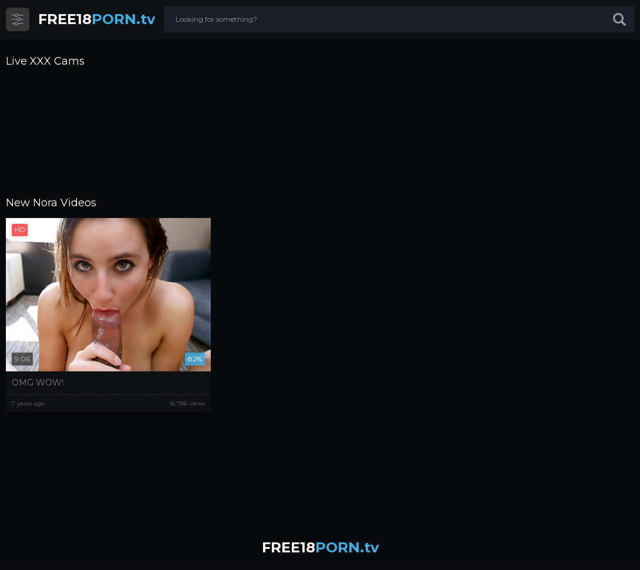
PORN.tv (96, 19)
